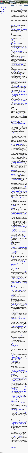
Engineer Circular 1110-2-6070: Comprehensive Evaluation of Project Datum (19, 19)
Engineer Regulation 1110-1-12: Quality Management (17, 113)
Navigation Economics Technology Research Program (17, 394)
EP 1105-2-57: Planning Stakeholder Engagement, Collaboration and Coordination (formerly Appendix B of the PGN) (18, 74)
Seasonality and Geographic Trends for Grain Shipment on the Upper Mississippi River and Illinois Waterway (18, 345)
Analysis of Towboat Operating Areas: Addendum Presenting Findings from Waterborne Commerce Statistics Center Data (19, 386)
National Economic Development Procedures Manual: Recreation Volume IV (19, 213)
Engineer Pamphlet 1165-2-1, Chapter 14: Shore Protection (17, 64)
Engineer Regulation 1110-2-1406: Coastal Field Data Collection (18, 100)
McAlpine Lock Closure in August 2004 (16, 368)
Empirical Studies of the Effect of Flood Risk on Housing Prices (18, 423)
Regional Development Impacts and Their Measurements (17, 13)
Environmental (2, 14)
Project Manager (3, 15)
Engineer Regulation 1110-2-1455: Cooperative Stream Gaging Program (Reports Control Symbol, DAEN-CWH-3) (18, 89)
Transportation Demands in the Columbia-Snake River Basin (18, 402)
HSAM (12, 365)
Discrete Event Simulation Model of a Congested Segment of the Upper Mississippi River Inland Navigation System (18, 339)
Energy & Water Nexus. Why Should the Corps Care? (17, 436)
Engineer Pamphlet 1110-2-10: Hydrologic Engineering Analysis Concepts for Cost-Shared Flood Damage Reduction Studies (19, 25)
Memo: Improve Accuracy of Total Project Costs (16, 316)
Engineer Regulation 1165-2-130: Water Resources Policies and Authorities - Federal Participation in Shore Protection (19, 97)
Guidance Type (2, 9)
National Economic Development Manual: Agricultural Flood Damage (19, 186)
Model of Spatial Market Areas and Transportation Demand (18, 370)
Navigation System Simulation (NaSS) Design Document (17, 395)
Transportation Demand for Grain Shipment (16, 352)
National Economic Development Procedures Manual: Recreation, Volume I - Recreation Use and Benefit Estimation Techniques (19, 174)
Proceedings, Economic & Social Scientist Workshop (17, 179)
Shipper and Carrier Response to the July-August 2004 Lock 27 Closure (19, 399)
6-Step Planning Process (3, 7)
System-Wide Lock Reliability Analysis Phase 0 (16, 380)
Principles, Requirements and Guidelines (5, 8)
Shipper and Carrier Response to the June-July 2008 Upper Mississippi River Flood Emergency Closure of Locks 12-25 (19, 412)
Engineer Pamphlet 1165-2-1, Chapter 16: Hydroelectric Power (18, 66)
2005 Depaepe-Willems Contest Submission (16, 355)
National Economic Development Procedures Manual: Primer (18, 278)
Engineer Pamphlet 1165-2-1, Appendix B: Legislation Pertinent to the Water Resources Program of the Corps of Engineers (19, 43)
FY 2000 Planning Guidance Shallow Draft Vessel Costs (17, 267)
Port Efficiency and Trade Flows (15, 397)
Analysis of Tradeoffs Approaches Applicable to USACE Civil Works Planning (19, 304)
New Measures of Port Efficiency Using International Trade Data (18, 396)
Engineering (2, 13)
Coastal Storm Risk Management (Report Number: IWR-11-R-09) (18, 290)
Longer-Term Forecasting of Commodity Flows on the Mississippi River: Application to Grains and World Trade (18, 393)
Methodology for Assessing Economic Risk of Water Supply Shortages (19, 156)
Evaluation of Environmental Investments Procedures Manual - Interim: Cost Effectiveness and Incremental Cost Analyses (19, 240)
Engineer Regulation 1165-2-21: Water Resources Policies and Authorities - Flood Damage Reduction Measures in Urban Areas (19, 86)
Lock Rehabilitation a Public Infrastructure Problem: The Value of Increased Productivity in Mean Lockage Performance (19, 182)
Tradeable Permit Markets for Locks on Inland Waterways (17, 381)
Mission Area (2, 11)
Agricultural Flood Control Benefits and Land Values (17, 126)
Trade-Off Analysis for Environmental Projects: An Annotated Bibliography (19, 247)
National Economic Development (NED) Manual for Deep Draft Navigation (19, 282)
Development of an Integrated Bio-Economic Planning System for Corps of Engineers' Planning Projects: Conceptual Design (19, 121)
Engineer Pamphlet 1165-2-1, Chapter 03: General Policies (17, 51)
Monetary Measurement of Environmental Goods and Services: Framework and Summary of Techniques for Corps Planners (19, 261)
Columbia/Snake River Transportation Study (16, 357)
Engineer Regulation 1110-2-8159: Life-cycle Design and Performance (19, 101)
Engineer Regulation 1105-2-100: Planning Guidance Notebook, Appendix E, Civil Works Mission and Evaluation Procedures (19, 103)
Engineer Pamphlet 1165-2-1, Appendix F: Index (16, 49)
